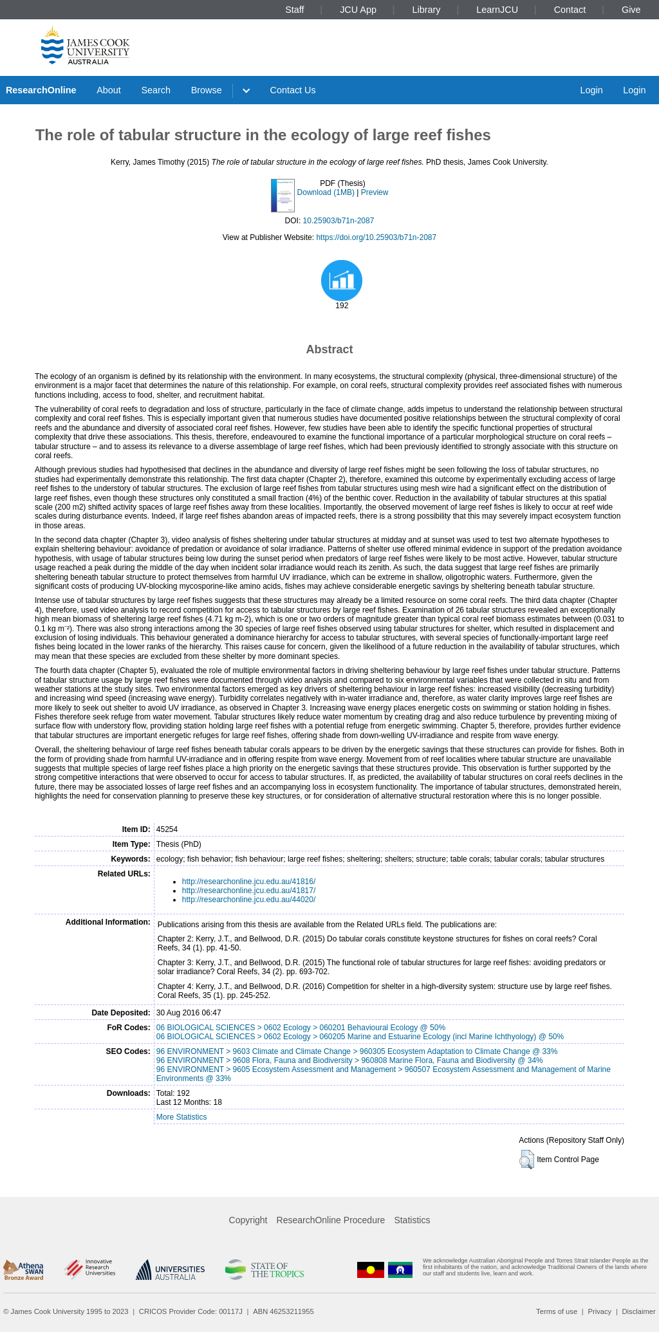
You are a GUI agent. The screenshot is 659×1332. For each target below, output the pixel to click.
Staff (294, 10)
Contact (570, 10)
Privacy (599, 1311)
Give (631, 10)
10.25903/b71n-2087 (339, 220)
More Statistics (181, 1117)
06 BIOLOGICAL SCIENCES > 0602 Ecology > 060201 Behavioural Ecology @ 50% (300, 1027)
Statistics (412, 1220)
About (109, 90)
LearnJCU (497, 10)
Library (427, 10)
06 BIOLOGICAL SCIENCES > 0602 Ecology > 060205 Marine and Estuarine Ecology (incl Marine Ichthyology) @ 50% (360, 1036)
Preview (375, 192)
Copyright (248, 1220)
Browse (206, 90)
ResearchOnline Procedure (331, 1220)
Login (591, 90)
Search (156, 90)
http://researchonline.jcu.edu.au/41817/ (248, 890)
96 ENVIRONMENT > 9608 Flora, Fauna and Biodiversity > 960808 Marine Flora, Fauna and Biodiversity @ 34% (349, 1060)
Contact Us (293, 90)
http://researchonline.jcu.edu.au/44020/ (248, 899)
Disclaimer (639, 1311)
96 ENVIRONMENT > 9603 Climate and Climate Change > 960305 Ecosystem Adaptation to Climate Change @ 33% (357, 1051)
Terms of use (556, 1311)
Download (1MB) (326, 192)
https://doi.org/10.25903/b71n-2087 (376, 237)
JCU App (358, 10)
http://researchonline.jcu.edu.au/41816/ (248, 881)
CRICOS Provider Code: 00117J (191, 1311)
